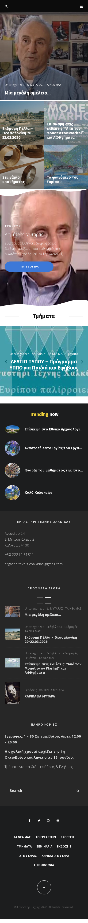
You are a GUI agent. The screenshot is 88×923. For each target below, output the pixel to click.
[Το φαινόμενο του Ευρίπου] (66, 167)
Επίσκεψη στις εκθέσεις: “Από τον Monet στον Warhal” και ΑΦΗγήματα (53, 668)
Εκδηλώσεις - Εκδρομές (62, 627)
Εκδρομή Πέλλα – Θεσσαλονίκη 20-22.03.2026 (51, 639)
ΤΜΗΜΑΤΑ (24, 846)
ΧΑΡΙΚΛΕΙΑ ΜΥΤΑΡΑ (51, 691)
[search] (78, 791)
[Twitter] (39, 820)
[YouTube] (58, 820)
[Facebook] (29, 820)
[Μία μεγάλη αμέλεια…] (44, 56)
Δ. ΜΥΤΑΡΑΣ (55, 608)
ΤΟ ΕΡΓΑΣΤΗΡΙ (45, 837)
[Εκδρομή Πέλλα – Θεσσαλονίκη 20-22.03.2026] (22, 123)
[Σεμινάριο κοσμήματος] (22, 167)
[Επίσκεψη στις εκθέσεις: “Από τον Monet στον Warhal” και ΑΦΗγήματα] (66, 123)
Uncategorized (34, 608)
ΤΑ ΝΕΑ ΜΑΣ (73, 608)
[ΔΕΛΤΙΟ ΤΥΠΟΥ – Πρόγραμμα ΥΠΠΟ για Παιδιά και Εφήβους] (44, 361)
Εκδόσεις (31, 691)
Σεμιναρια (44, 846)
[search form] (39, 791)
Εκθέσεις (30, 658)
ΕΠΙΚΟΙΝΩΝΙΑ (44, 865)
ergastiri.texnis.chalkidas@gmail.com (34, 563)
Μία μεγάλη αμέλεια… (43, 615)
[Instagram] (48, 820)
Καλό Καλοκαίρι (38, 494)
